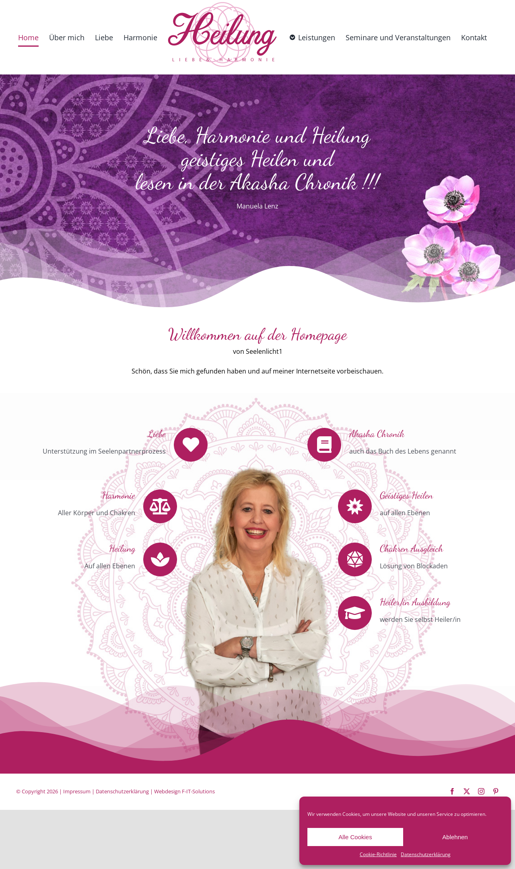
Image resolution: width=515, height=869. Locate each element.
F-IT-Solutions (198, 791)
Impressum (77, 791)
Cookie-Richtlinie (378, 854)
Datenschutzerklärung (426, 854)
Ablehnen (455, 837)
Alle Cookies (355, 837)
